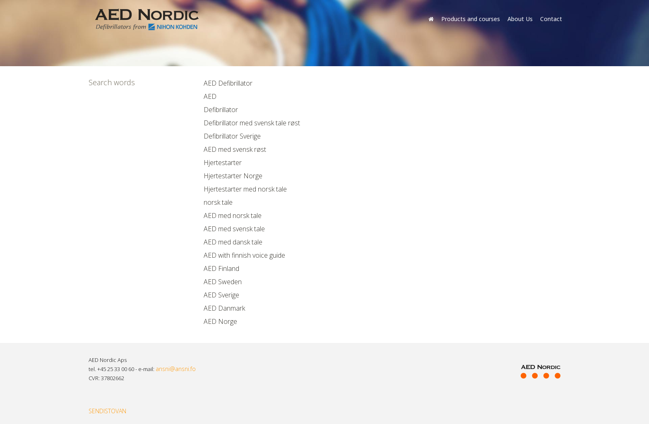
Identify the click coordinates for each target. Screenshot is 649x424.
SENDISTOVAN (107, 411)
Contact (551, 19)
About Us (520, 19)
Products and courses (470, 19)
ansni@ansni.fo (176, 369)
